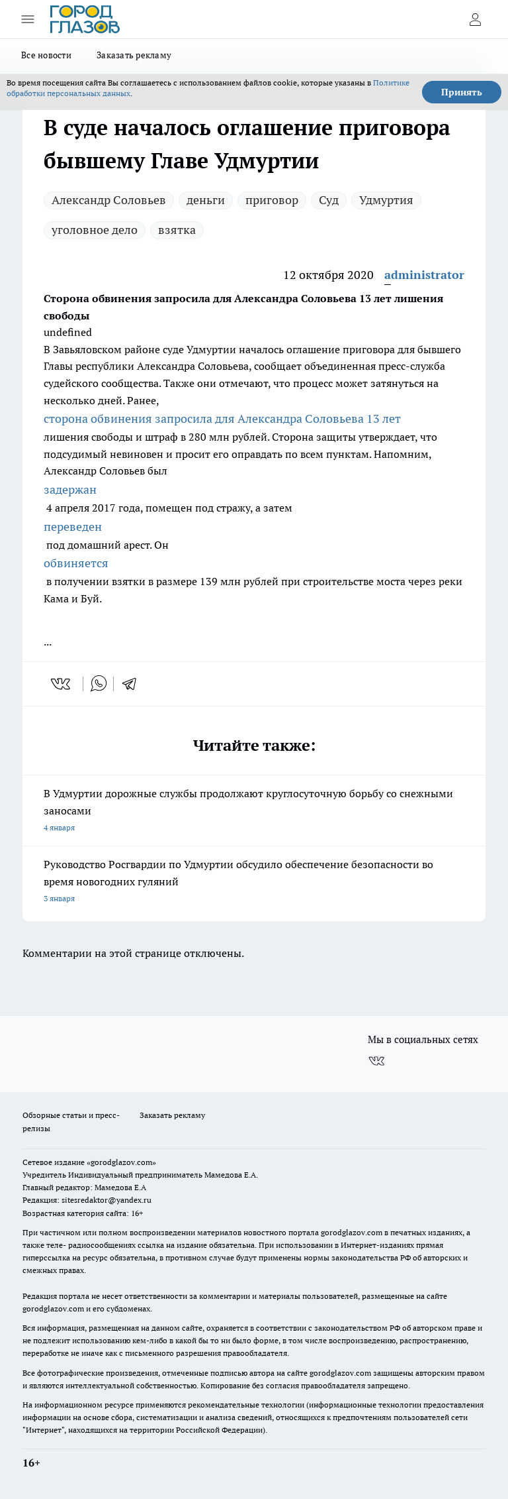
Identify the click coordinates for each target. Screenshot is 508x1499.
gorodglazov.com (351, 1232)
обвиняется (76, 563)
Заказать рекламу (134, 55)
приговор (271, 199)
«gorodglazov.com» (121, 1162)
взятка (177, 229)
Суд (329, 199)
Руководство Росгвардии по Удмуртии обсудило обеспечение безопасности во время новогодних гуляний (254, 882)
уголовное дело (95, 229)
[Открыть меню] (28, 19)
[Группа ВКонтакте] (376, 1061)
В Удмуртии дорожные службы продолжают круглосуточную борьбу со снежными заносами (254, 811)
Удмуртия (386, 199)
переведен (73, 526)
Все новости (46, 55)
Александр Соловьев (109, 199)
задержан (70, 489)
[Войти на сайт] (475, 19)
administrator (424, 274)
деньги (206, 199)
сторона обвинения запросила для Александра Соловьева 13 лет (222, 418)
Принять (461, 92)
